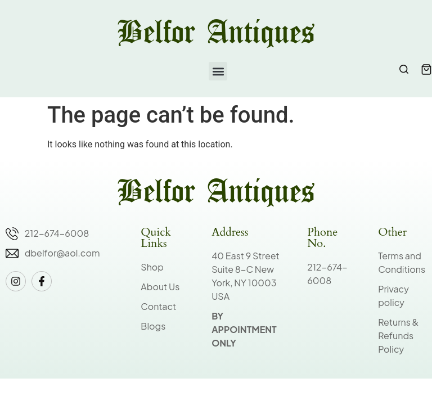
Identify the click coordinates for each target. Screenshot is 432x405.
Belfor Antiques (216, 33)
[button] (218, 71)
